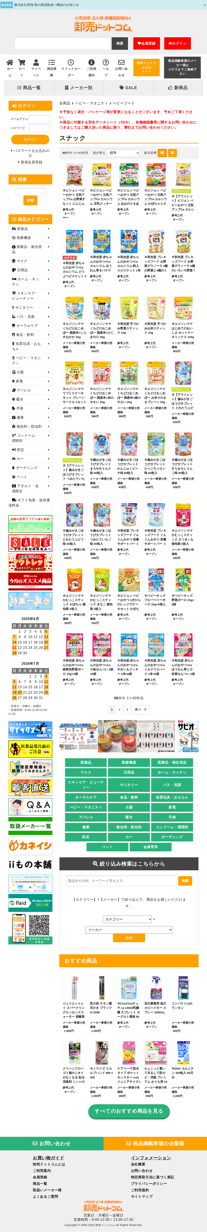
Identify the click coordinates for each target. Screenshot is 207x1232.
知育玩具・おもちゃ (172, 797)
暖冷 (129, 817)
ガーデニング (172, 837)
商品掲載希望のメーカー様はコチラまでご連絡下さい (182, 67)
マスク (86, 772)
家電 (172, 807)
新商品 (177, 87)
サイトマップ (142, 1196)
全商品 (64, 103)
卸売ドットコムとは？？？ (146, 67)
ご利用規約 (140, 1190)
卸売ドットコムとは (49, 1164)
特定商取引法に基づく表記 (152, 1177)
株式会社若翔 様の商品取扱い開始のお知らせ (46, 4)
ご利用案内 (42, 1171)
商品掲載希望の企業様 (155, 1143)
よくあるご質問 (45, 1196)
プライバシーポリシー (149, 1183)
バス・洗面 (172, 785)
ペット (107, 847)
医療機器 (129, 763)
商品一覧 (29, 87)
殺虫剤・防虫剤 (129, 827)
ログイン (178, 43)
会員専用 (150, 847)
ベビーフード (124, 103)
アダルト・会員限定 (25, 488)
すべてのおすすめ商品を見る (129, 1111)
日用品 (129, 772)
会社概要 (138, 1164)
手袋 (172, 817)
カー (129, 837)
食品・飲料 (129, 797)
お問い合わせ (52, 1143)
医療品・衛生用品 (172, 763)
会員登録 (147, 43)
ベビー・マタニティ (91, 103)
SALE (128, 87)
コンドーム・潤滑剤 (172, 827)
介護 (129, 807)
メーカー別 (78, 87)
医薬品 (86, 763)
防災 (86, 837)
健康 (86, 827)
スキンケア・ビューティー (86, 785)
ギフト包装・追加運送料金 (29, 502)
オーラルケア (86, 797)
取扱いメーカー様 (47, 1190)
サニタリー (129, 785)
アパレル (86, 817)
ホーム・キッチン (172, 772)
